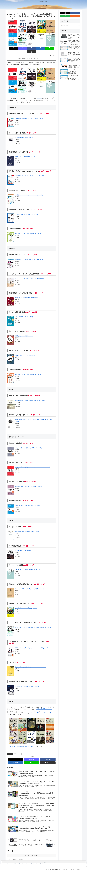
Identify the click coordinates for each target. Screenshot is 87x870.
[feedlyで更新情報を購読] (65, 16)
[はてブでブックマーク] (35, 48)
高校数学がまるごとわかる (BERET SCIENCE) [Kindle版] (29, 256)
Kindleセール (10, 750)
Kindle (15, 750)
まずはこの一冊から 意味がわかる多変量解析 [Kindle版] (28, 482)
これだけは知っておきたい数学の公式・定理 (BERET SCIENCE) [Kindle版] (33, 623)
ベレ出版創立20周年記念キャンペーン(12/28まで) (22, 743)
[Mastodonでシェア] (19, 48)
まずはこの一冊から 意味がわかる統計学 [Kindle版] (27, 502)
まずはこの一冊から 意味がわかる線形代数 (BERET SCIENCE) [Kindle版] (33, 463)
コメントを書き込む (31, 852)
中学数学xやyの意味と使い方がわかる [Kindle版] (26, 210)
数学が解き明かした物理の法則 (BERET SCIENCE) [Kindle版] (30, 397)
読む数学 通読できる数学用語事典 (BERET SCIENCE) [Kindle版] (30, 663)
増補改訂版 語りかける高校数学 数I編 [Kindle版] (26, 294)
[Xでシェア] (11, 48)
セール (19, 750)
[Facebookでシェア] (27, 48)
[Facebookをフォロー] (75, 13)
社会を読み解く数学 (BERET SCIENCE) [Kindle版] (27, 528)
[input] (70, 25)
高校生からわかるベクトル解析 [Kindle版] (25, 351)
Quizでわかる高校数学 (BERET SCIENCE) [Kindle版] (28, 371)
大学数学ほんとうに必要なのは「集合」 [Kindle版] (27, 682)
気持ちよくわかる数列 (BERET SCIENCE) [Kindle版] (27, 566)
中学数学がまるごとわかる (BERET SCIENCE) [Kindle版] (29, 191)
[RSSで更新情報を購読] (75, 16)
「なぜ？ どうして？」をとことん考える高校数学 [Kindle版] (29, 275)
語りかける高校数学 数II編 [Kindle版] (24, 313)
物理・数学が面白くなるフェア (44, 705)
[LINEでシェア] (44, 48)
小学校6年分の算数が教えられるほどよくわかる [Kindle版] (29, 115)
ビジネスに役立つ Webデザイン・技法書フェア (43, 709)
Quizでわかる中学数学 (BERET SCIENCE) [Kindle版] (28, 230)
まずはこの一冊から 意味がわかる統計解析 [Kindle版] (28, 444)
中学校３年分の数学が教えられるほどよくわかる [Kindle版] (29, 172)
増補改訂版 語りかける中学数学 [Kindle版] (25, 153)
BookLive (39, 94)
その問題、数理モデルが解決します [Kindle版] (26, 604)
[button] (52, 48)
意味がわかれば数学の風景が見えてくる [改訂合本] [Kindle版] (29, 585)
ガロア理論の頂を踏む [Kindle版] (23, 547)
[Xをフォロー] (65, 13)
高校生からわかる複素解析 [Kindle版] (24, 332)
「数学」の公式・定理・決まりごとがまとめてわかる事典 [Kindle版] (31, 644)
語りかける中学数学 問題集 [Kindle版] (24, 134)
